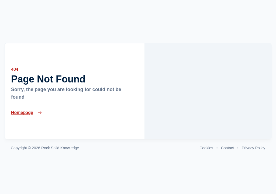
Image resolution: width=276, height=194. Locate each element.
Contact (227, 148)
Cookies (206, 148)
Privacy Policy (253, 148)
